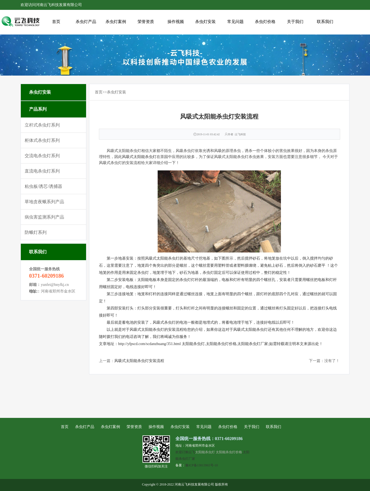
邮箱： (35, 285)
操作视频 (175, 21)
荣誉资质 (146, 21)
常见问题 (235, 21)
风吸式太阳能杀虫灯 (139, 157)
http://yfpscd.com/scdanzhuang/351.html (149, 344)
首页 (56, 21)
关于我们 (295, 21)
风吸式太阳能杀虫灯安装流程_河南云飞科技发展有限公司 (20, 22)
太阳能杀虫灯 (205, 452)
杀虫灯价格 (265, 21)
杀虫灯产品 (86, 21)
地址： (35, 291)
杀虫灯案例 (116, 21)
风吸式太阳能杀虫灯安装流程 (139, 361)
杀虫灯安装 (205, 21)
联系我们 (325, 21)
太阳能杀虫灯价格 (229, 452)
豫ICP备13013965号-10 (201, 465)
